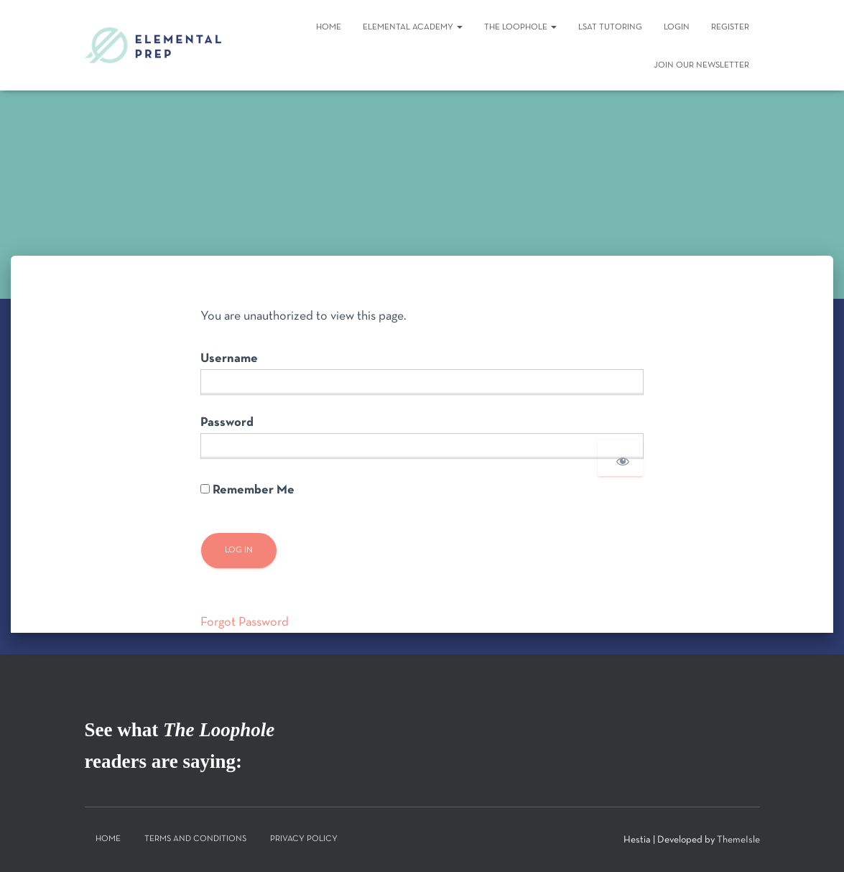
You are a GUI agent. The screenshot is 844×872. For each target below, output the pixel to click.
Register (730, 27)
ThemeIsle (738, 840)
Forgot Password (244, 622)
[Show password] (620, 458)
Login (677, 27)
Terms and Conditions (195, 839)
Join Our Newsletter (701, 65)
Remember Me (247, 490)
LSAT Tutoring (610, 27)
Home (328, 27)
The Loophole (520, 27)
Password (227, 423)
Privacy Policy (304, 839)
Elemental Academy (413, 27)
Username (229, 359)
